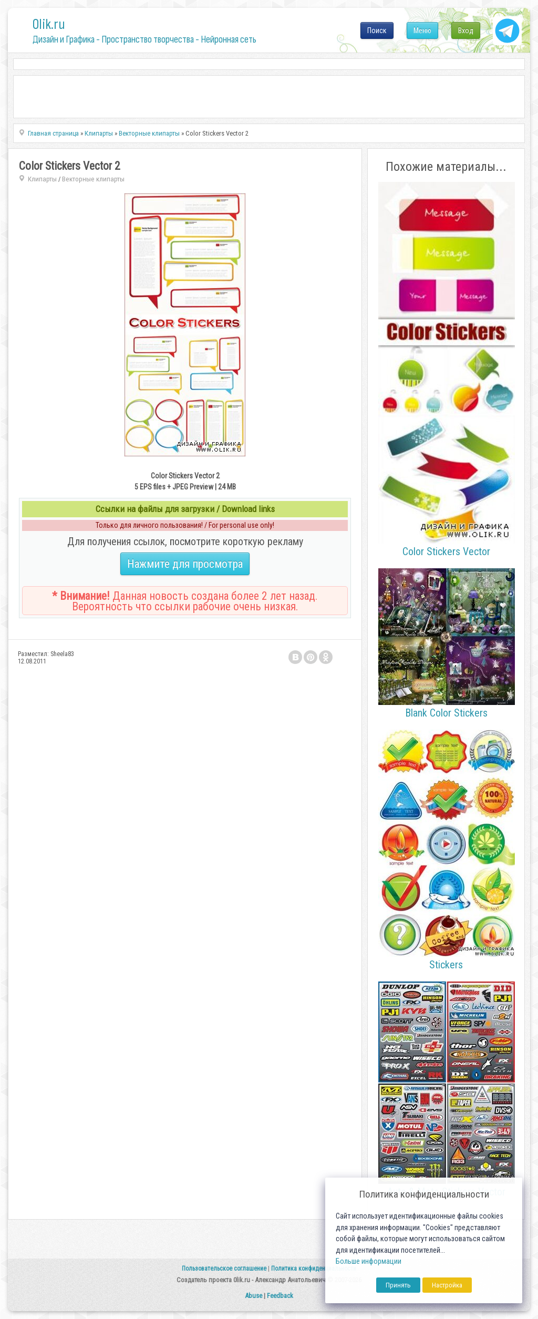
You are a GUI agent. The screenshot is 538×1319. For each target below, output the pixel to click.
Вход (465, 30)
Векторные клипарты (93, 179)
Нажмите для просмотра (185, 563)
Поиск (377, 30)
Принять (398, 1285)
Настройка (447, 1285)
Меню (422, 30)
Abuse (253, 1296)
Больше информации (368, 1261)
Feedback (280, 1296)
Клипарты (42, 179)
